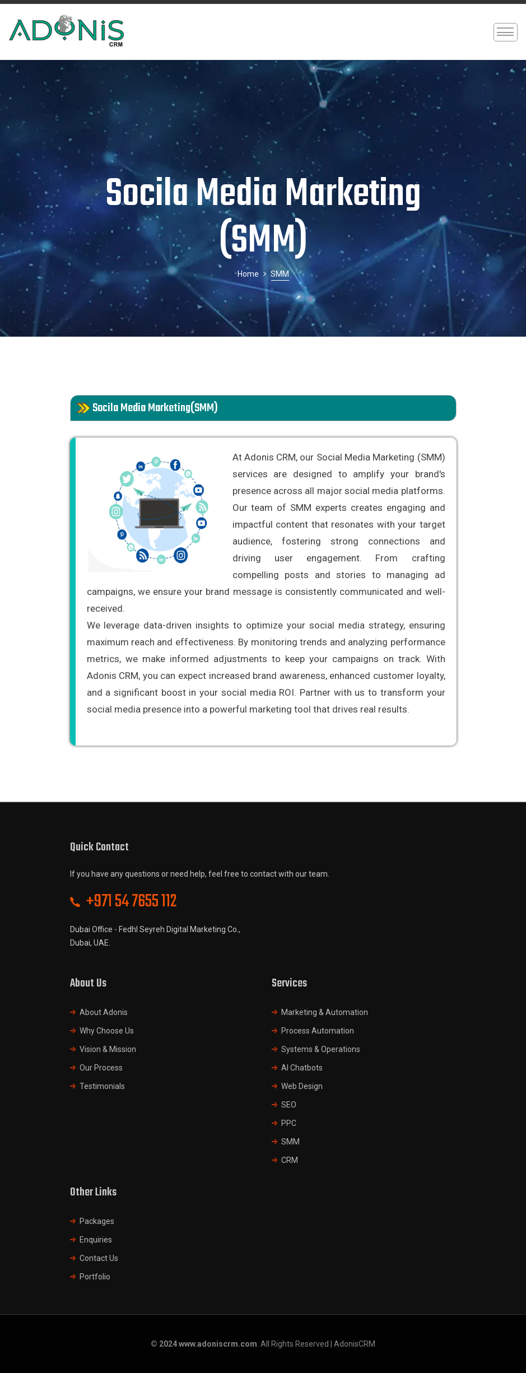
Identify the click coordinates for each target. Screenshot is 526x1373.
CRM (289, 1160)
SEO (288, 1104)
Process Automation (317, 1030)
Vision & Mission (108, 1049)
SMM (290, 1141)
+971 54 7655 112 (131, 901)
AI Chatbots (302, 1067)
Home (248, 273)
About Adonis (104, 1012)
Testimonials (102, 1086)
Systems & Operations (320, 1049)
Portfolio (95, 1276)
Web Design (302, 1086)
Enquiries (96, 1239)
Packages (97, 1221)
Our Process (101, 1067)
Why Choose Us (107, 1030)
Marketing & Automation (324, 1012)
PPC (288, 1123)
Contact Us (99, 1258)
